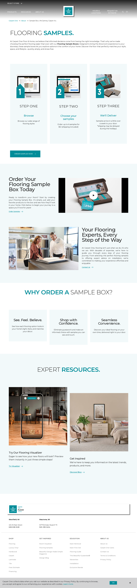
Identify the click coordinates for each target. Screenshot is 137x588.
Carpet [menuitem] (11, 556)
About (23, 21)
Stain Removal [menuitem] (75, 544)
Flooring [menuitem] (12, 544)
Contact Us (88, 267)
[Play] (93, 195)
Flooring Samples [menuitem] (46, 548)
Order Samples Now (25, 154)
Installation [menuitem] (74, 564)
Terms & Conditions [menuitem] (108, 556)
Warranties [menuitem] (74, 560)
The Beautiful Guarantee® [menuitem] (80, 556)
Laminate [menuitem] (12, 560)
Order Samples (16, 211)
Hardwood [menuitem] (13, 552)
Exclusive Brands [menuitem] (76, 567)
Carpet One (13, 21)
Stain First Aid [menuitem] (75, 548)
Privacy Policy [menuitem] (105, 560)
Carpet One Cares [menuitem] (107, 548)
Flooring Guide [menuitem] (75, 552)
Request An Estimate (112, 12)
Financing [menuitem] (12, 571)
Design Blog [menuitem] (44, 558)
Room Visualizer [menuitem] (45, 544)
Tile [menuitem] (10, 564)
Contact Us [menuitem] (104, 552)
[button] (123, 12)
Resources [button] (26, 12)
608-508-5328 (14, 527)
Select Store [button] (13, 3)
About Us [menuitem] (103, 544)
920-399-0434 (44, 527)
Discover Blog (77, 472)
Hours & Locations (96, 12)
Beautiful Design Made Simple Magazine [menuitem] (51, 553)
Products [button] (11, 12)
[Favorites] (127, 12)
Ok (113, 583)
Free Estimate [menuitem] (14, 567)
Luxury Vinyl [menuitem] (13, 548)
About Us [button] (39, 12)
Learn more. (68, 584)
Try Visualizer (16, 466)
